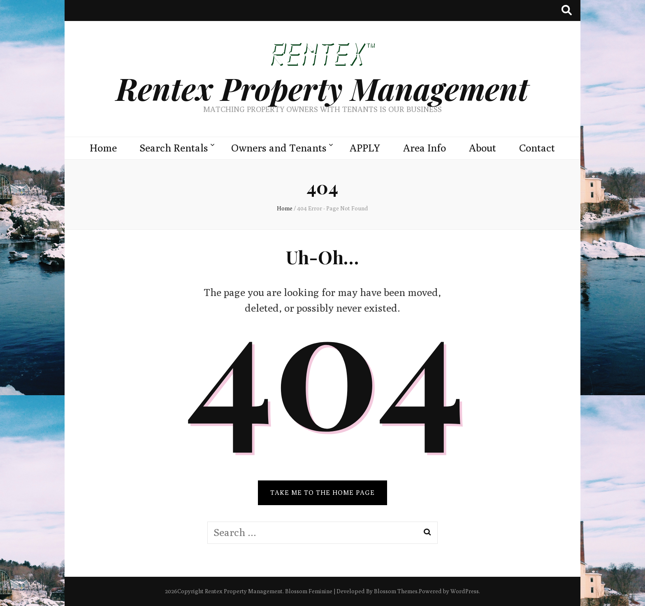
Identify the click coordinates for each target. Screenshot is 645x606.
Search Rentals (174, 148)
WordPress (464, 591)
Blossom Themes (396, 591)
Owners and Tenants (279, 148)
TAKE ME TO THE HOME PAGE (322, 492)
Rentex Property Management (322, 88)
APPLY (365, 148)
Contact (537, 148)
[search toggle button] (566, 10)
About (482, 148)
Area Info (424, 148)
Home (103, 148)
